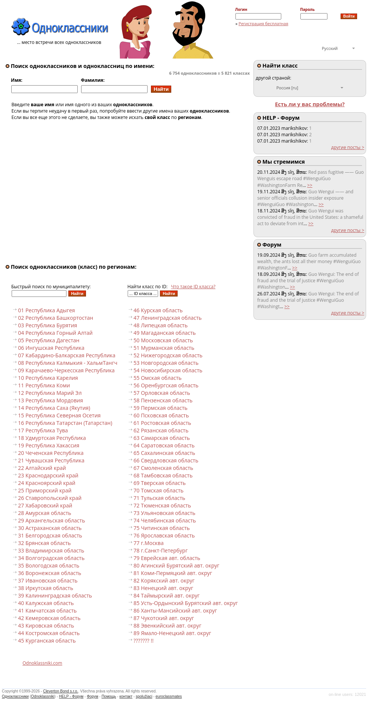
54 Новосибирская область (168, 370)
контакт (126, 696)
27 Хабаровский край (45, 505)
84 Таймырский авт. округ (167, 595)
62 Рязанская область (161, 430)
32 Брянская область (44, 542)
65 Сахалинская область (164, 452)
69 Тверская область (160, 482)
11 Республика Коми (44, 385)
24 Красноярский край (46, 482)
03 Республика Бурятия (47, 325)
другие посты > (347, 147)
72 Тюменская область (162, 505)
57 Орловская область (162, 392)
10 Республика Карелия (48, 377)
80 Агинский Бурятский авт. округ (177, 565)
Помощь (108, 696)
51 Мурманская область (164, 347)
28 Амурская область (44, 512)
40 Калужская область (46, 603)
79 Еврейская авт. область (167, 557)
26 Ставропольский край (49, 497)
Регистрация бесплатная (263, 23)
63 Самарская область (162, 437)
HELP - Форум (71, 696)
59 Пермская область (161, 407)
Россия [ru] (287, 87)
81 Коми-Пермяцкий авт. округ (173, 573)
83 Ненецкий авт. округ (163, 588)
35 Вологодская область (48, 565)
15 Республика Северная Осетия (59, 415)
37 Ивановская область (48, 580)
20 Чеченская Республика (50, 452)
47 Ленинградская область (168, 317)
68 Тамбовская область (163, 475)
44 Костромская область (49, 633)
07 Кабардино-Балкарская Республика (66, 355)
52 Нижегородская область (168, 355)
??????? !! (144, 640)
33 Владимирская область (51, 550)
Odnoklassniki (42, 696)
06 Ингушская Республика (51, 347)
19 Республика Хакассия (48, 445)
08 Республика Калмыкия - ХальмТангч (68, 362)
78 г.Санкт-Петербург (161, 550)
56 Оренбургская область (166, 385)
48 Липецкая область (161, 325)
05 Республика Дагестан (48, 340)
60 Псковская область (161, 415)
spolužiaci (144, 696)
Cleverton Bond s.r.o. (60, 691)
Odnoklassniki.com (42, 663)
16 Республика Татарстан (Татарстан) (65, 422)
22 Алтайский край (42, 467)
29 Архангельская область (51, 520)
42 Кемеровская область (49, 618)
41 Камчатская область (47, 610)
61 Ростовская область (162, 422)
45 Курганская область (47, 640)
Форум (92, 696)
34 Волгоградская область (51, 557)
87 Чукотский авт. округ (164, 618)
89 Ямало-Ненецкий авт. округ (172, 633)
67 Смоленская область (163, 467)
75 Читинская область (162, 527)
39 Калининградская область (55, 595)
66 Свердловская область (166, 460)
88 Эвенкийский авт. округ (168, 625)
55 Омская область (158, 377)
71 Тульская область (160, 497)
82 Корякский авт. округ (164, 580)
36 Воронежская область (49, 573)
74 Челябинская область (165, 520)
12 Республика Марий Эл (49, 392)
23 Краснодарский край (48, 475)
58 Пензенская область (163, 400)
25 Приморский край (44, 490)
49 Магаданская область (165, 332)
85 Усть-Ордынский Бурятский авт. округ (186, 603)
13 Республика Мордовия (50, 400)
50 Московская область (163, 340)
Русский (330, 48)
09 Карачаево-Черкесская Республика (66, 370)
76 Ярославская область (164, 535)
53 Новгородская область (166, 362)
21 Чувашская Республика (51, 460)
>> (309, 185)
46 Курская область (158, 310)
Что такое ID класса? (193, 286)
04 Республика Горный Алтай (55, 332)
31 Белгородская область (50, 535)
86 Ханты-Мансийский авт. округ (175, 610)
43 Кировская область (46, 625)
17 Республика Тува (43, 430)
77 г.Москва (149, 542)
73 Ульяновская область (165, 512)
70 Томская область (159, 490)
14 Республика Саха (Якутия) (54, 407)
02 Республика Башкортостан (55, 317)
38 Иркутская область (45, 588)
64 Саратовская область (164, 445)
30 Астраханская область (49, 527)
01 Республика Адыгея (46, 310)
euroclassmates (168, 696)
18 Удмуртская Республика (52, 437)
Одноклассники (15, 696)
